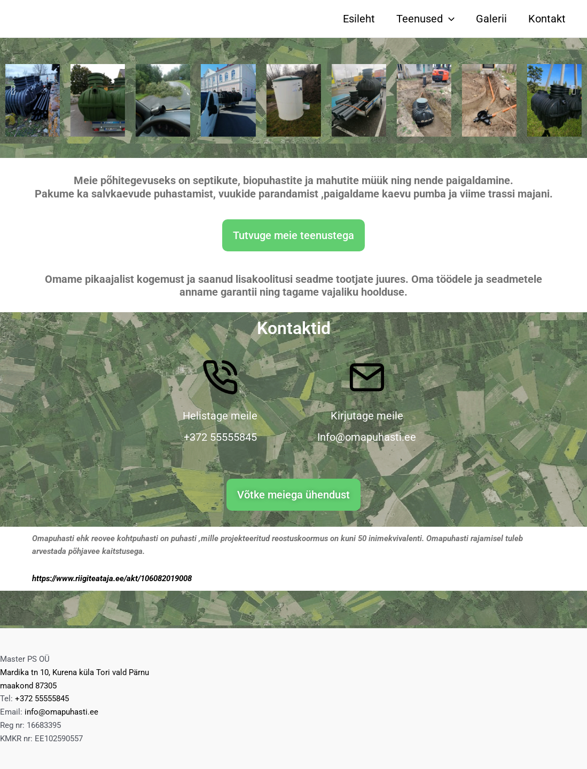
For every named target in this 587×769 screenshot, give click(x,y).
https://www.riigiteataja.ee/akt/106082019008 (112, 578)
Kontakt (547, 18)
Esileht (359, 18)
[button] (13, 90)
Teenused (425, 18)
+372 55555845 (42, 698)
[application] (449, 18)
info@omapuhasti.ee (61, 712)
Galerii (491, 18)
